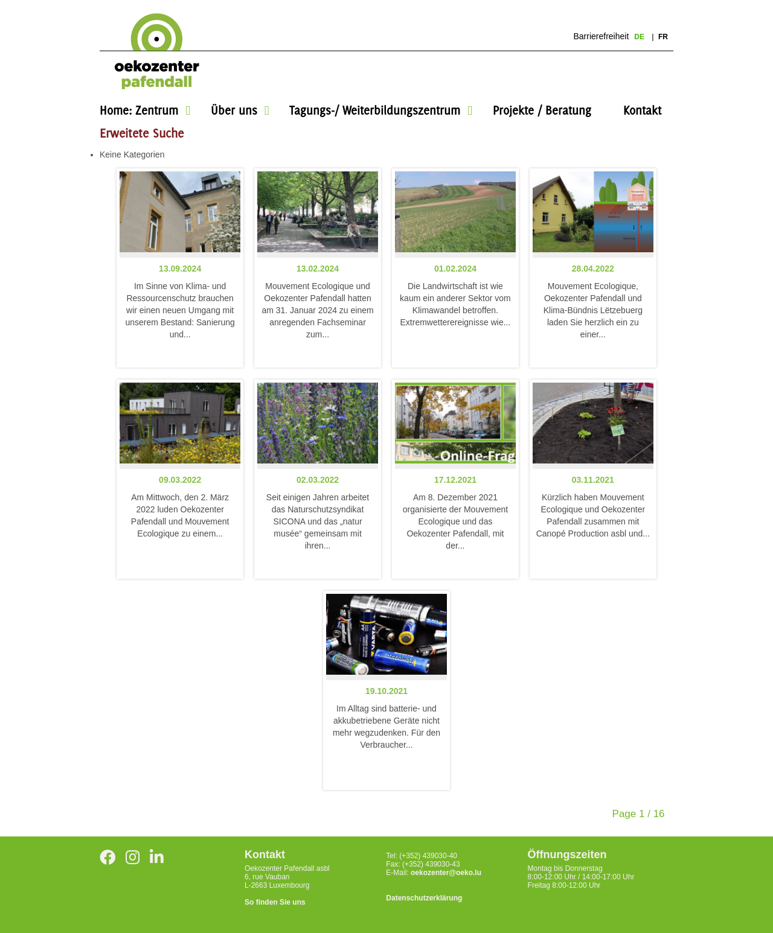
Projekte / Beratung (542, 110)
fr (663, 37)
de (640, 37)
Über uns (234, 110)
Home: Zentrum (139, 110)
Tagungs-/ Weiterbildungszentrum (374, 110)
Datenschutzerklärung (424, 898)
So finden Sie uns (275, 902)
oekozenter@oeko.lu (446, 872)
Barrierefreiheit (601, 36)
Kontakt (642, 110)
